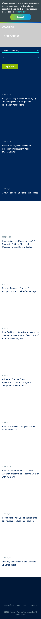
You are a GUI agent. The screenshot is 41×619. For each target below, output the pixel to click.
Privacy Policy (20, 12)
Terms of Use (9, 605)
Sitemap (34, 605)
